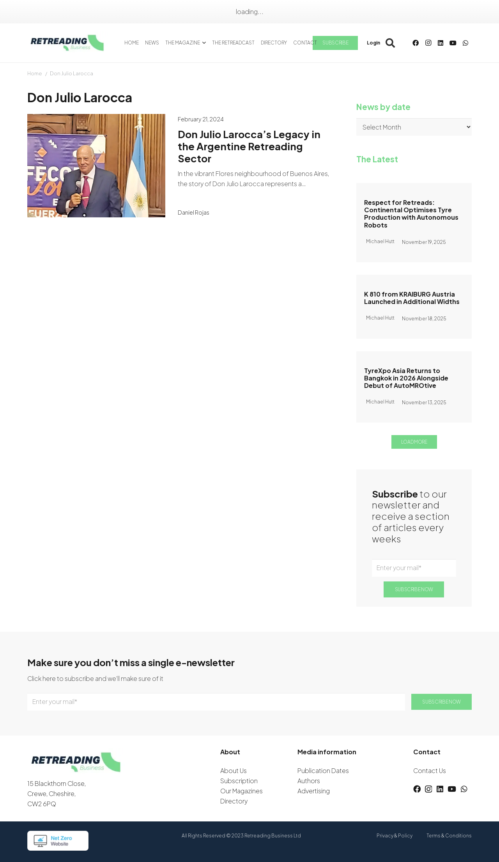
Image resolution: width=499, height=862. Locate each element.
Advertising (313, 791)
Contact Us (429, 770)
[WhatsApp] (465, 43)
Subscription (239, 781)
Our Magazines (241, 791)
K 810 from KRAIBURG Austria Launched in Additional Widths (412, 297)
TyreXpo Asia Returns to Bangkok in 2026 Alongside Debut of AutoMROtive (406, 377)
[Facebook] (415, 43)
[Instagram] (428, 43)
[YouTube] (453, 43)
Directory (234, 801)
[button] (203, 42)
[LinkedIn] (440, 43)
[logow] (67, 43)
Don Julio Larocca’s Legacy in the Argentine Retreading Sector (249, 146)
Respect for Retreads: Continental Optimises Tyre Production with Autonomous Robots (411, 213)
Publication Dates (323, 770)
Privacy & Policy (394, 836)
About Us (233, 770)
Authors (308, 781)
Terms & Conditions (449, 836)
